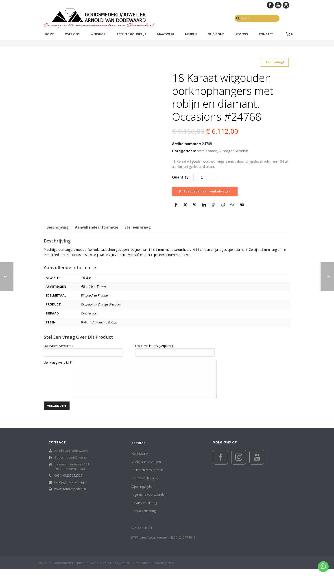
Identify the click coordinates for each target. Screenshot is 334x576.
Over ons (72, 34)
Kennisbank (140, 460)
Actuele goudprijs (131, 34)
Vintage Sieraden (233, 150)
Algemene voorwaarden (149, 501)
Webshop (98, 34)
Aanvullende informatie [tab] (96, 227)
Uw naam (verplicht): (58, 346)
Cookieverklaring (144, 517)
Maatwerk (165, 34)
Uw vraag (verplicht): (58, 362)
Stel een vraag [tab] (137, 227)
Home (49, 34)
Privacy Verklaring (144, 509)
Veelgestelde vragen (146, 468)
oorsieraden (207, 150)
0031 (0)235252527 (68, 482)
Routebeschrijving (144, 485)
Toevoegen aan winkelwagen (205, 191)
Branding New (163, 569)
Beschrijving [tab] (57, 227)
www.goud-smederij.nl (70, 496)
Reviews (242, 34)
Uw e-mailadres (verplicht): (154, 346)
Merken (191, 34)
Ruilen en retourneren (147, 476)
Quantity (180, 177)
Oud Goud (216, 34)
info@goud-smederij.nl (70, 489)
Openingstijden (142, 493)
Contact (266, 34)
